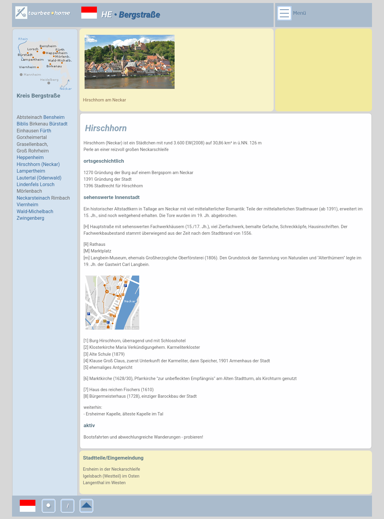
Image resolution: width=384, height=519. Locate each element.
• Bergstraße (136, 15)
